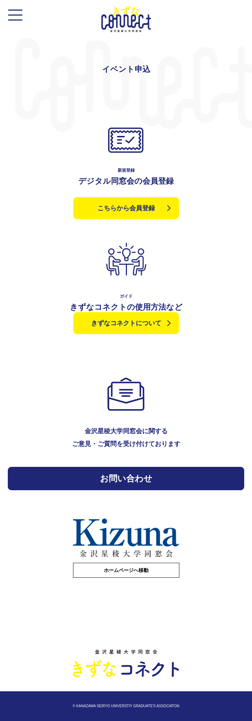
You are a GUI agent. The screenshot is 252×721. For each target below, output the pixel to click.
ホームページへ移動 (126, 570)
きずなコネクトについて (126, 323)
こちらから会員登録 (126, 208)
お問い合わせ (126, 478)
